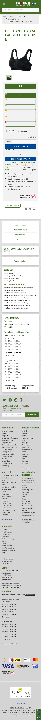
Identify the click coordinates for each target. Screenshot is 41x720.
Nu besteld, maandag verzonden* (18, 595)
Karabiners (26, 501)
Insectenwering (7, 503)
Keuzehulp (7, 472)
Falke (24, 452)
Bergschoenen (6, 442)
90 (13, 117)
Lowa (24, 436)
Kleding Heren (6, 452)
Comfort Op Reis (7, 449)
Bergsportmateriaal (28, 483)
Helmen (24, 499)
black (20, 86)
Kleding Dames (7, 463)
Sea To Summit (27, 449)
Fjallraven (25, 447)
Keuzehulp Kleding (9, 273)
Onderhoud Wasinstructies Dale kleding (16, 303)
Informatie (7, 526)
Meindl (24, 431)
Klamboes (5, 515)
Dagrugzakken (6, 489)
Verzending (5, 536)
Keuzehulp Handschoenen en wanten (15, 281)
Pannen (24, 510)
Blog (3, 553)
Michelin (25, 463)
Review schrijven (20, 261)
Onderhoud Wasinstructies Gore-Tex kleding (17, 305)
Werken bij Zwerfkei (8, 550)
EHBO (4, 492)
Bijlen (3, 485)
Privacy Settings (20, 703)
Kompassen (26, 503)
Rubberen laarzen (28, 515)
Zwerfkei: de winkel (8, 548)
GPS (23, 497)
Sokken (4, 433)
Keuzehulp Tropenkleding (11, 278)
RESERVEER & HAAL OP (20, 159)
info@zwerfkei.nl (28, 386)
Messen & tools (27, 506)
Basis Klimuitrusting (8, 478)
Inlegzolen (5, 501)
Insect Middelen (7, 456)
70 (13, 95)
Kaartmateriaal (7, 505)
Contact (4, 530)
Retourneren (6, 534)
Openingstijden (7, 532)
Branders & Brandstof (9, 487)
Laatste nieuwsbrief (8, 559)
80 (13, 106)
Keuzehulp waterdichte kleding (13, 276)
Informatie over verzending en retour (23, 162)
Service (4, 541)
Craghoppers (26, 445)
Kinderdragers (6, 512)
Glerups (24, 433)
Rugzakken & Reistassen (10, 438)
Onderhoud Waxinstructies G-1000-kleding (17, 300)
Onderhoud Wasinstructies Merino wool (16, 308)
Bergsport (5, 436)
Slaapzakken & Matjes (9, 447)
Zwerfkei (25, 454)
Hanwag (25, 461)
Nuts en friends (27, 508)
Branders (25, 487)
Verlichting (5, 466)
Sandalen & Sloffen (8, 454)
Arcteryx (25, 442)
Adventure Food (27, 438)
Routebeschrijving (8, 539)
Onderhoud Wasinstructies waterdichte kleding (18, 287)
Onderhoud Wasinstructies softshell (15, 293)
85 (13, 111)
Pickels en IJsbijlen (28, 513)
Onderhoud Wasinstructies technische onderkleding (20, 295)
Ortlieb (24, 456)
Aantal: (8, 141)
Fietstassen (6, 494)
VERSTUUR (32, 414)
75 (13, 100)
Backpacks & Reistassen (10, 475)
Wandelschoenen (7, 440)
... (24, 16)
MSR (23, 440)
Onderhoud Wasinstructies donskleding (16, 298)
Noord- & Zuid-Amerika (9, 445)
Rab (23, 459)
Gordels (24, 494)
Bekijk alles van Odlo (13, 206)
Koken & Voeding (7, 431)
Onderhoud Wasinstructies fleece (14, 290)
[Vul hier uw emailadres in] (13, 414)
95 (13, 123)
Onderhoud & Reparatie (28, 473)
